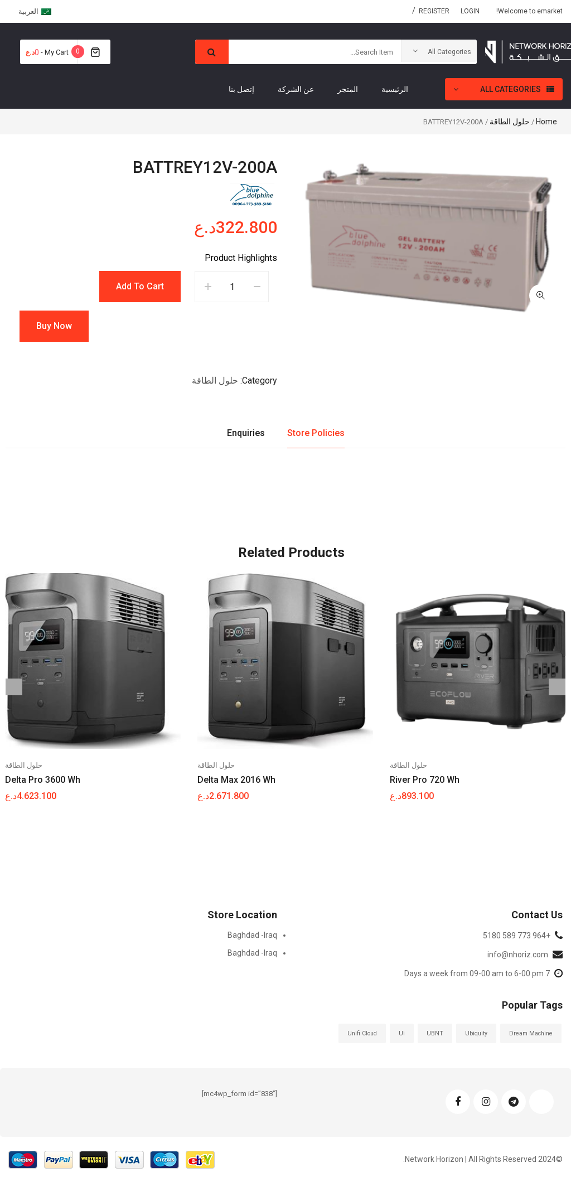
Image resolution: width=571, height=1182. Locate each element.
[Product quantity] (232, 287)
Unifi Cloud (362, 1033)
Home (546, 121)
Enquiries (246, 433)
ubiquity (476, 1033)
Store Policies (316, 433)
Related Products (291, 552)
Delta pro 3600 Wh (42, 779)
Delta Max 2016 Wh (236, 779)
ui (402, 1033)
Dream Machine (531, 1033)
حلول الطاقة (510, 121)
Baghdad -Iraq (252, 935)
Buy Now (54, 326)
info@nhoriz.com (517, 954)
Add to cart (140, 286)
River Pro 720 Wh (424, 779)
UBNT (435, 1033)
